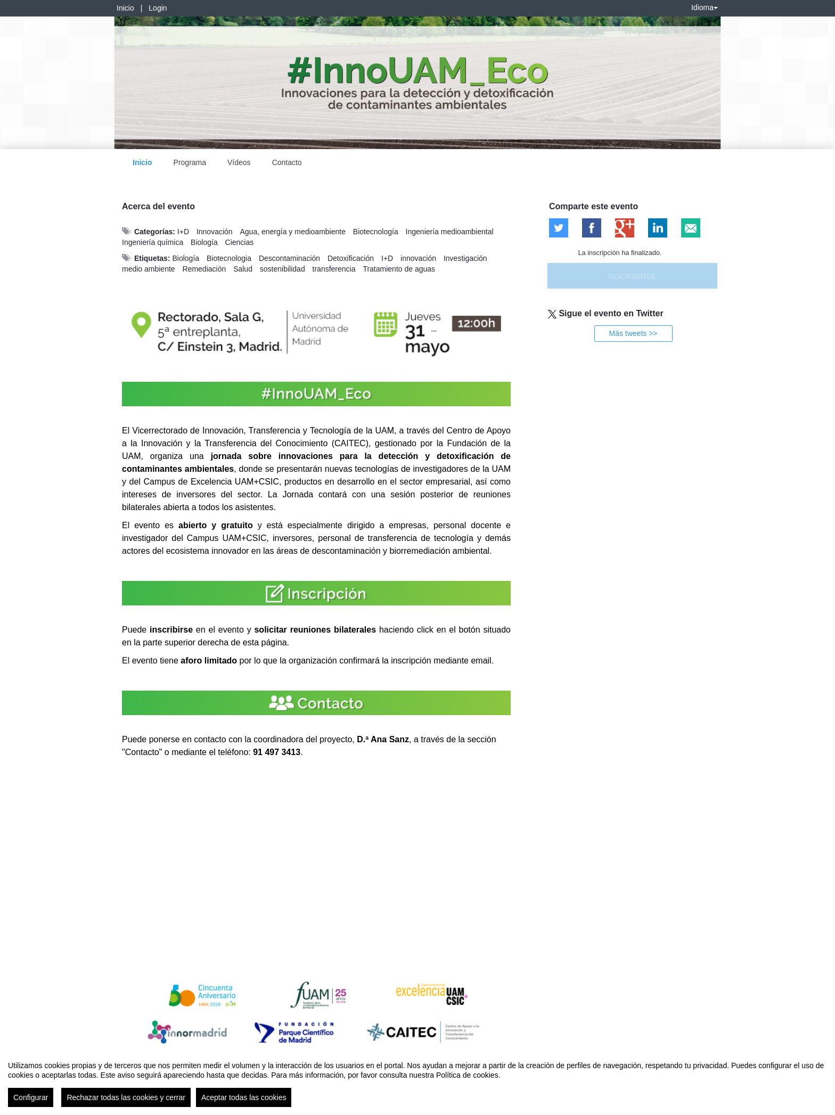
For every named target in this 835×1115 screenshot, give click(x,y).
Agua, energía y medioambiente (293, 231)
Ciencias (239, 242)
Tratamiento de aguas (399, 269)
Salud (242, 269)
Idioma (704, 7)
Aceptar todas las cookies (243, 1097)
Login (158, 8)
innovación (418, 258)
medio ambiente (148, 269)
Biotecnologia (229, 258)
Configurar (30, 1097)
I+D (183, 231)
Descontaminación (289, 258)
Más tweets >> (633, 333)
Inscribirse (632, 276)
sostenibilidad (282, 269)
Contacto (287, 162)
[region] (417, 1080)
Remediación (204, 269)
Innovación (215, 231)
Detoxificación (351, 258)
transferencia (334, 269)
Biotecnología (375, 231)
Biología (204, 242)
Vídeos (239, 162)
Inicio (125, 8)
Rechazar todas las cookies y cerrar (126, 1097)
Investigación (465, 258)
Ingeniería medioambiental (450, 231)
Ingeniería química (152, 242)
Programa (190, 162)
